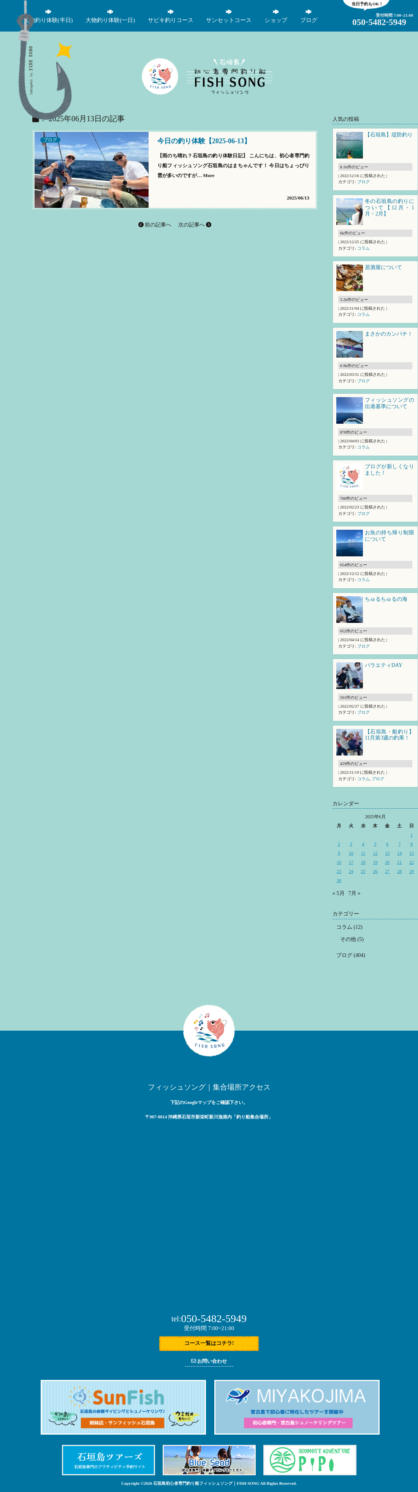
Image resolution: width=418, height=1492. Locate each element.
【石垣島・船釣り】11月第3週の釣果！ (389, 735)
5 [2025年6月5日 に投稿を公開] (375, 844)
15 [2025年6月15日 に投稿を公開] (411, 853)
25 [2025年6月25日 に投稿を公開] (363, 871)
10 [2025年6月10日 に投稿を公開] (351, 853)
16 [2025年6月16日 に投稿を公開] (339, 862)
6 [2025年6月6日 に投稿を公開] (387, 844)
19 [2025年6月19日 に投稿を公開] (375, 862)
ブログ (50, 140)
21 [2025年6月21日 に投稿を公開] (399, 862)
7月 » (354, 893)
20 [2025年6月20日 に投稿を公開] (387, 862)
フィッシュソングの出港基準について (389, 403)
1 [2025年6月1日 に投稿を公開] (411, 835)
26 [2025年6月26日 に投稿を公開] (375, 871)
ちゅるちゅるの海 (386, 599)
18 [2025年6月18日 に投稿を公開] (363, 862)
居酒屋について (383, 267)
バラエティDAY (384, 665)
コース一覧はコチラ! (209, 1343)
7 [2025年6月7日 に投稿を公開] (399, 844)
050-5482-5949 (209, 1318)
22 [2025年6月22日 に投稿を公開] (411, 862)
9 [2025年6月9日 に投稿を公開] (339, 853)
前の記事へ (155, 225)
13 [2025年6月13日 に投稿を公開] (387, 853)
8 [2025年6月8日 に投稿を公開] (411, 844)
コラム (363, 248)
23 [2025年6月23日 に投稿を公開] (339, 871)
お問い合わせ (209, 1361)
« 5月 (338, 893)
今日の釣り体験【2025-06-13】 (204, 141)
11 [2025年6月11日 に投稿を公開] (363, 853)
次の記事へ (195, 225)
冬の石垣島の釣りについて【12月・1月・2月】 (389, 207)
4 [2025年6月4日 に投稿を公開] (363, 844)
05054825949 (379, 22)
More (208, 176)
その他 (348, 939)
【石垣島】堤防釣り (389, 135)
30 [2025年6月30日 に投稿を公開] (339, 880)
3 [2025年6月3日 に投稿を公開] (351, 844)
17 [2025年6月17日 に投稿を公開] (351, 862)
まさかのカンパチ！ (389, 334)
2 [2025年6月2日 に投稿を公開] (339, 844)
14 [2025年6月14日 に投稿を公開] (399, 853)
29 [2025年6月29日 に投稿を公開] (411, 871)
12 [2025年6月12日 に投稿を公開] (375, 853)
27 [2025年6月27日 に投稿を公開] (387, 871)
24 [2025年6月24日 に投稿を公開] (351, 871)
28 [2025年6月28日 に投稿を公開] (399, 871)
